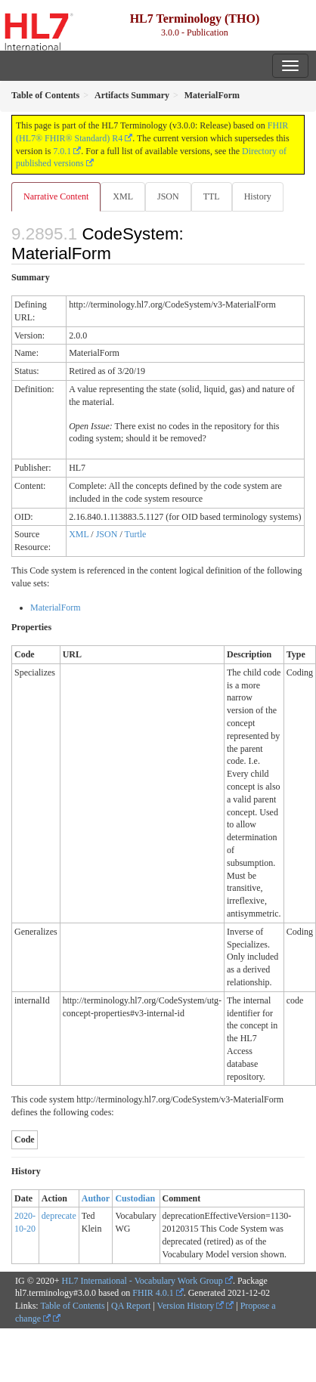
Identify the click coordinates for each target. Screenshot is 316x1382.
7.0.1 (62, 151)
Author (96, 1198)
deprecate (59, 1215)
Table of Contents (72, 1305)
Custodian (135, 1198)
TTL (211, 196)
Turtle (136, 534)
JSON (168, 196)
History (257, 196)
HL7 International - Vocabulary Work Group (142, 1280)
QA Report (130, 1305)
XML (123, 196)
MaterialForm (55, 607)
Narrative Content (55, 196)
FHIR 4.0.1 (152, 1293)
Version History (191, 1305)
